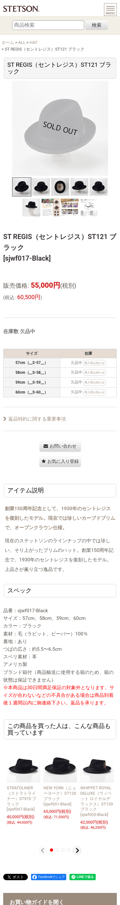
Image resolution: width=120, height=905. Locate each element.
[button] (21, 186)
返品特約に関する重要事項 (34, 419)
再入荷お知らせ (94, 363)
